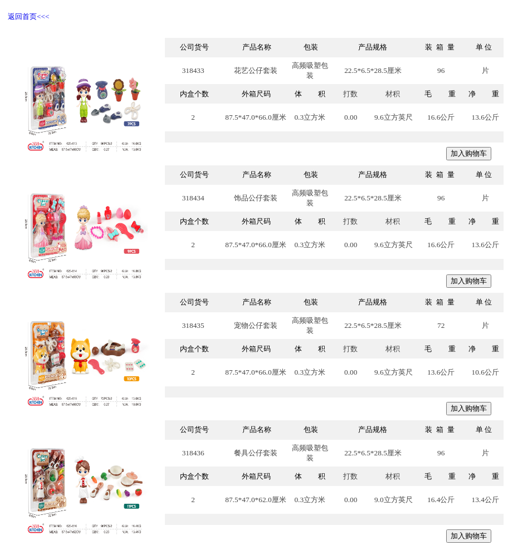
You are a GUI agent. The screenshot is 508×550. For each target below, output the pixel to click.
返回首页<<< (29, 16)
